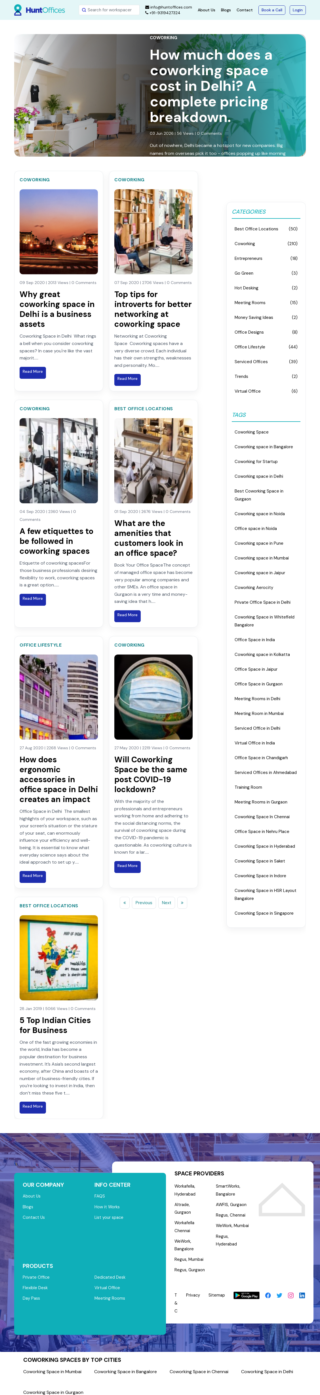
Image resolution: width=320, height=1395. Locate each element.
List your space (109, 1218)
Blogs (226, 9)
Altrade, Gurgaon (190, 1205)
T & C (176, 1297)
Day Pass (32, 1296)
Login (298, 9)
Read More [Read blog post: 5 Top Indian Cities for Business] (33, 1106)
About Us (206, 9)
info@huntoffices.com (168, 7)
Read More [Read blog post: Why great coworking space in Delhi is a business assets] (33, 371)
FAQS (99, 1196)
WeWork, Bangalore (184, 1238)
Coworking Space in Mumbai (52, 1366)
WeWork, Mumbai (232, 1227)
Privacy (193, 1289)
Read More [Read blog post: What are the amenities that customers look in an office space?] (127, 614)
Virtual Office (107, 1285)
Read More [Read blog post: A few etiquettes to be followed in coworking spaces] (33, 598)
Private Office (36, 1274)
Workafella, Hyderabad (184, 1190)
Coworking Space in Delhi (267, 1366)
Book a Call (272, 9)
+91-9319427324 (162, 12)
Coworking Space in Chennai (199, 1366)
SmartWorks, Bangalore (228, 1190)
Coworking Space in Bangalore (125, 1366)
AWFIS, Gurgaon (231, 1205)
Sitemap (217, 1289)
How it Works (107, 1207)
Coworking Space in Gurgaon (53, 1386)
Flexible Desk (35, 1285)
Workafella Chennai (184, 1220)
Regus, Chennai (231, 1216)
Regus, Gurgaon (189, 1264)
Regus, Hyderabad (226, 1241)
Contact (245, 9)
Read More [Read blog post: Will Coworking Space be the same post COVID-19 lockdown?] (127, 865)
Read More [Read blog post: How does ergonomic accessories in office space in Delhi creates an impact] (33, 875)
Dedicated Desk (110, 1274)
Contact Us (34, 1218)
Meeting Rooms (109, 1296)
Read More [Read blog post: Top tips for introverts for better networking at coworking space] (127, 378)
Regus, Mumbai (189, 1253)
